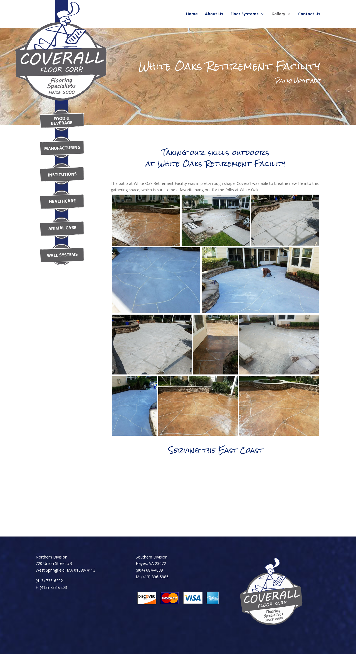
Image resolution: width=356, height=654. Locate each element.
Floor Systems (245, 14)
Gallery (278, 14)
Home (192, 14)
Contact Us (309, 14)
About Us (214, 14)
